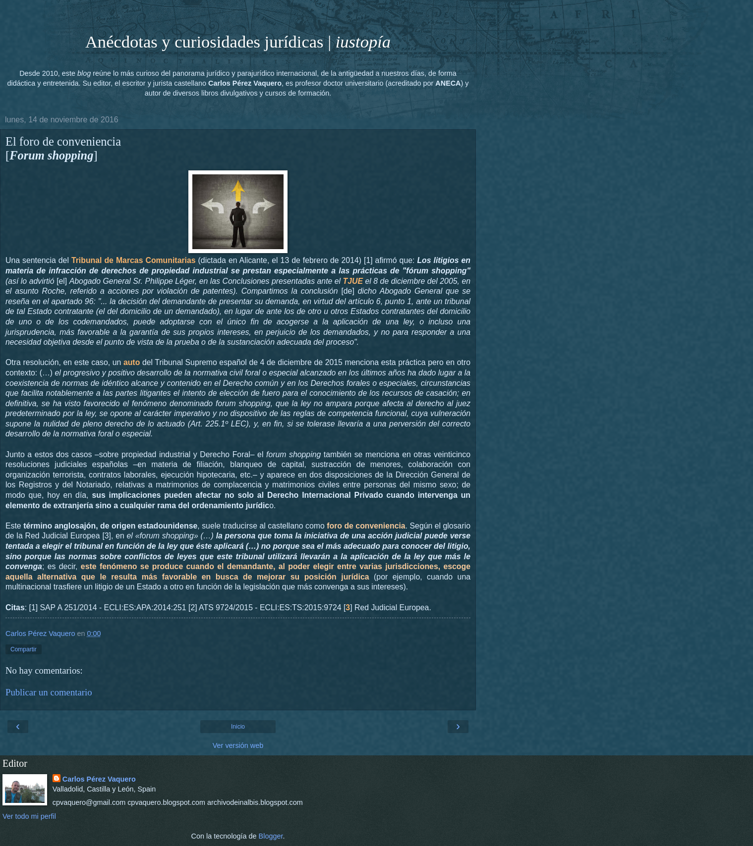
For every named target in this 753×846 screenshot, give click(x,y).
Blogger (271, 836)
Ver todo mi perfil (29, 816)
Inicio (238, 726)
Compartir (23, 649)
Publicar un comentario (48, 692)
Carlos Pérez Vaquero (99, 779)
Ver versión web (238, 745)
